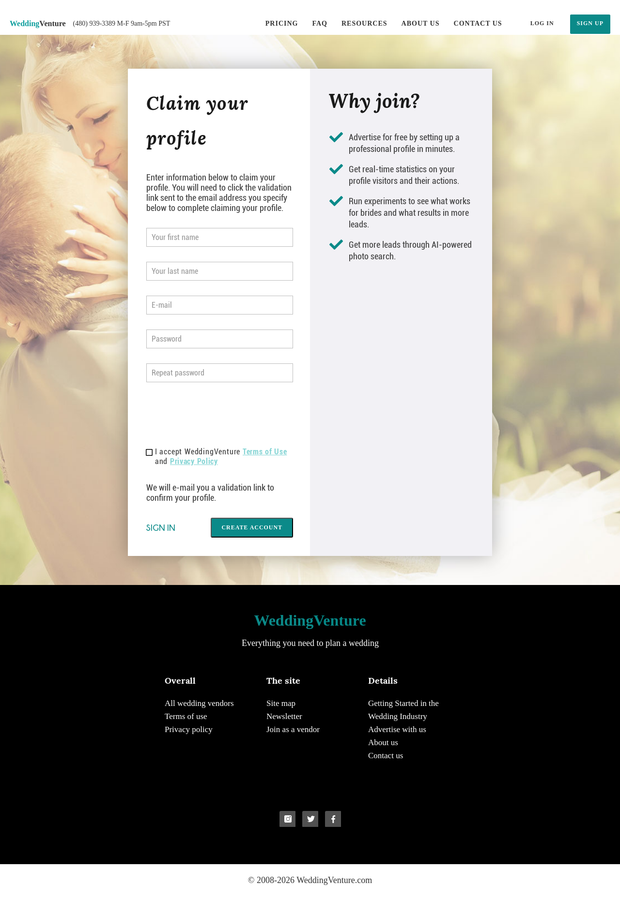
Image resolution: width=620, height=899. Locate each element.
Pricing (281, 23)
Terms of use (186, 716)
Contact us (478, 23)
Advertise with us (397, 729)
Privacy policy (189, 729)
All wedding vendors (199, 703)
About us (421, 23)
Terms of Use (265, 451)
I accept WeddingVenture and (216, 456)
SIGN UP (590, 23)
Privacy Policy (194, 461)
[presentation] (220, 416)
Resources (364, 23)
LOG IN (542, 23)
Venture (38, 23)
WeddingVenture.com (334, 880)
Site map (280, 703)
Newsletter (284, 716)
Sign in (160, 527)
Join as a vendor (293, 729)
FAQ (319, 23)
